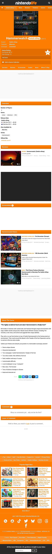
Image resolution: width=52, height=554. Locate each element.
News (36, 67)
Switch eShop (13, 42)
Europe (47, 242)
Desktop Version (43, 460)
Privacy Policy (46, 457)
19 (18, 283)
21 (18, 164)
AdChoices (44, 531)
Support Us (30, 457)
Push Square (13, 537)
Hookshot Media (10, 531)
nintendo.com (5, 140)
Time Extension (31, 537)
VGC (27, 540)
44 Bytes (38, 531)
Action (3, 115)
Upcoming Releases (46, 278)
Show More (26, 511)
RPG (16, 115)
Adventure (10, 115)
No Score (5, 57)
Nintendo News (7, 540)
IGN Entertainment (25, 531)
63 (18, 266)
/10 (10, 52)
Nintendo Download (39, 242)
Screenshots (21, 67)
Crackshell (12, 46)
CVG (44, 540)
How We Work (21, 457)
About (9, 457)
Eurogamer (20, 540)
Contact (37, 457)
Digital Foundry (42, 537)
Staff (13, 457)
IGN (14, 540)
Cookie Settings (32, 460)
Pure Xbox (22, 537)
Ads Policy (17, 460)
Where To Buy (45, 67)
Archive (23, 460)
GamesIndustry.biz (35, 540)
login (27, 424)
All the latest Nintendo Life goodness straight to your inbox (26, 547)
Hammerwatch (23, 38)
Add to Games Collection (10, 62)
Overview (4, 67)
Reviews (12, 67)
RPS (48, 540)
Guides (30, 67)
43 (18, 249)
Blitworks (12, 44)
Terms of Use (8, 460)
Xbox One (4, 129)
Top (3, 457)
